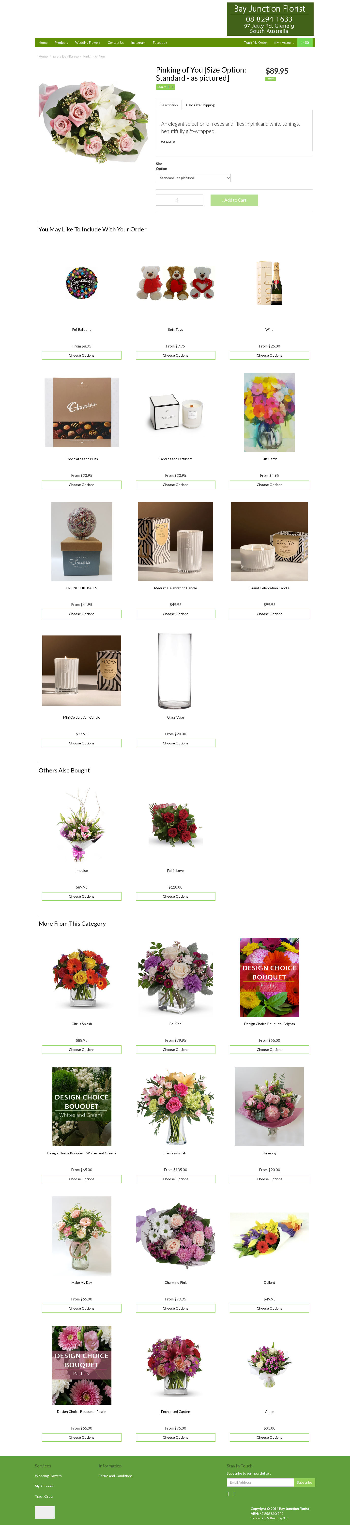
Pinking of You (94, 56)
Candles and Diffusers (176, 459)
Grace (269, 1411)
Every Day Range (66, 56)
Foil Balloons (81, 329)
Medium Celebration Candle (175, 588)
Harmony (269, 1153)
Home (43, 43)
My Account (44, 1486)
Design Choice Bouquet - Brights (269, 1024)
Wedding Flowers (87, 43)
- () (305, 43)
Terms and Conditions (116, 1476)
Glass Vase (175, 717)
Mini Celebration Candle (81, 717)
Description (169, 105)
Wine (269, 329)
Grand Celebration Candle (269, 588)
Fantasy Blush (175, 1153)
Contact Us (116, 43)
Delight (269, 1282)
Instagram (138, 43)
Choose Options (81, 355)
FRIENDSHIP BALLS (81, 588)
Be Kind (175, 1024)
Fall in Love (175, 870)
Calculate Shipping (200, 105)
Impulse (82, 870)
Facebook (160, 43)
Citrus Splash (82, 1024)
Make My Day (82, 1282)
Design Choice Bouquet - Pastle (81, 1411)
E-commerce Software (264, 1518)
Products (61, 43)
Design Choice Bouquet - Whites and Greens (81, 1153)
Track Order (44, 1496)
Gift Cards (269, 459)
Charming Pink (176, 1282)
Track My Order (255, 43)
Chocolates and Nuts (81, 459)
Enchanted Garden (175, 1411)
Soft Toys (175, 329)
